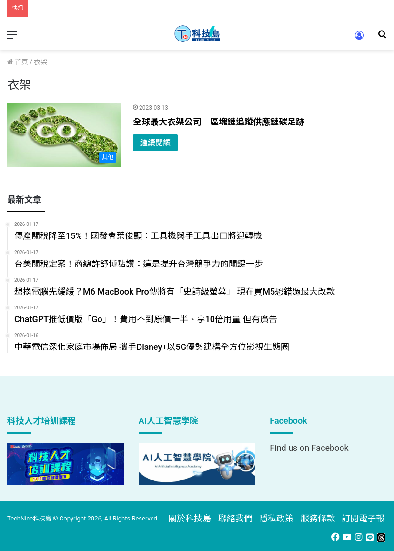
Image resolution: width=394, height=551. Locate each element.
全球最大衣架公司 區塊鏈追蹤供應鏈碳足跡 (218, 122)
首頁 (17, 62)
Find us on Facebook (309, 448)
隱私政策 (276, 518)
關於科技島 (189, 518)
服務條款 (318, 518)
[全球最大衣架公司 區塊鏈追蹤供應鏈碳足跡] (64, 135)
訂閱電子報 (363, 518)
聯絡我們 (235, 518)
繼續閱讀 (155, 142)
